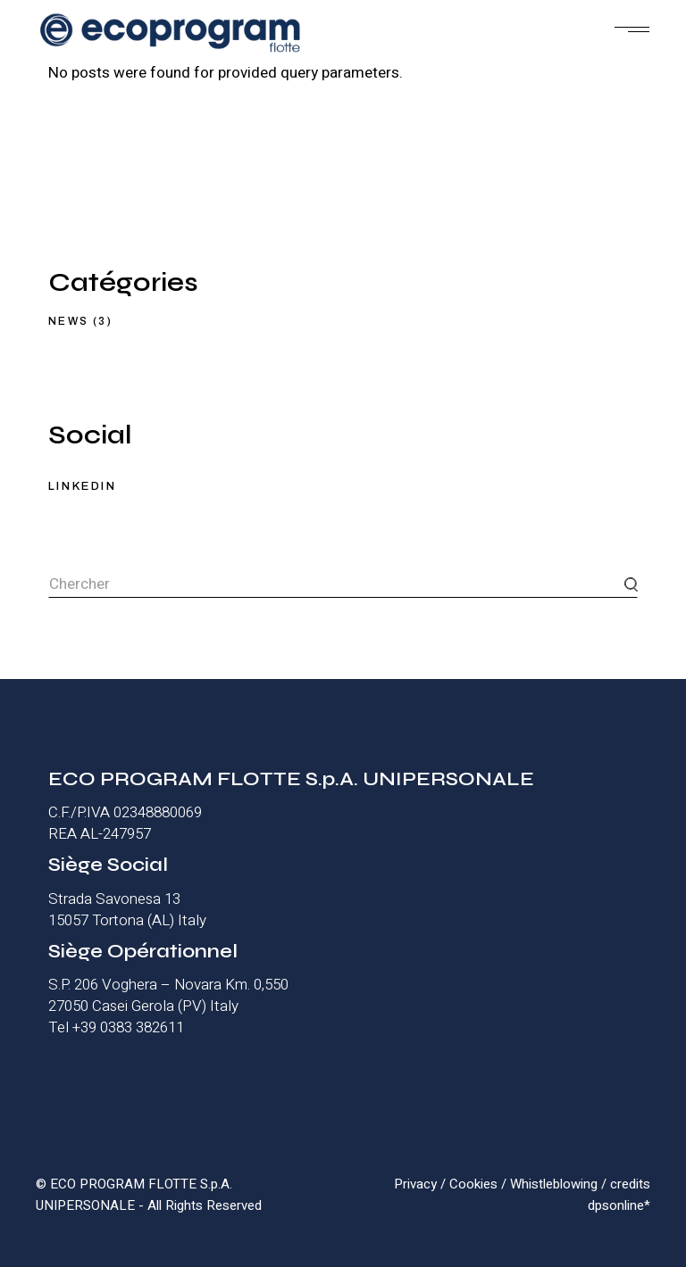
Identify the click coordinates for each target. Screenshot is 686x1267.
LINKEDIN (82, 486)
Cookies (473, 1184)
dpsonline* (619, 1205)
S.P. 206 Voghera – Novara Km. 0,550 (168, 984)
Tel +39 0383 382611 (116, 1027)
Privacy (415, 1184)
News (68, 321)
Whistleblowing (554, 1184)
